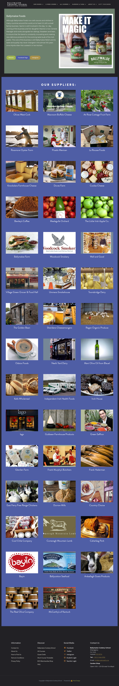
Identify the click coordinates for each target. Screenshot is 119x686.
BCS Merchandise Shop (45, 661)
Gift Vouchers (105, 4)
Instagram (35, 58)
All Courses (41, 651)
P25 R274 (99, 654)
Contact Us (15, 648)
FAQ (38, 664)
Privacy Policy (15, 661)
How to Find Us (16, 655)
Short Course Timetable (45, 658)
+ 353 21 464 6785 (99, 657)
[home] (17, 4)
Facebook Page (23, 58)
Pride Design (76, 681)
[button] (38, 4)
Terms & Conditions (17, 658)
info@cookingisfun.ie (102, 660)
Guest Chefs (41, 655)
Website (11, 58)
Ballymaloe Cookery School (46, 648)
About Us (14, 651)
